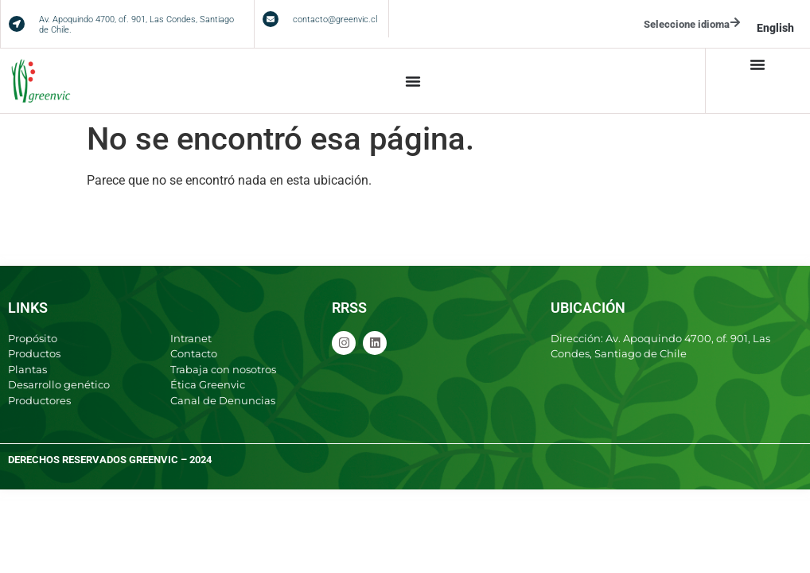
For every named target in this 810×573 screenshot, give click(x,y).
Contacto (193, 353)
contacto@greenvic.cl (335, 19)
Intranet (191, 338)
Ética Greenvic (207, 384)
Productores (39, 400)
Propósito (32, 338)
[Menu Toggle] (413, 81)
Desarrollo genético (59, 384)
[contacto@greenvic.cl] (270, 19)
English (775, 27)
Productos (34, 353)
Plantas (27, 369)
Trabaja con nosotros (223, 369)
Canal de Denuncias (222, 400)
